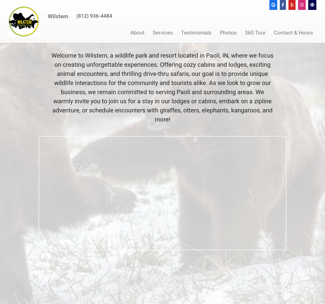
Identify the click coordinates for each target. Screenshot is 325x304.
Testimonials (196, 32)
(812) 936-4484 (94, 16)
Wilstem (58, 16)
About (137, 32)
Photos (228, 32)
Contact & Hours (293, 32)
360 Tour (255, 32)
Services (163, 32)
